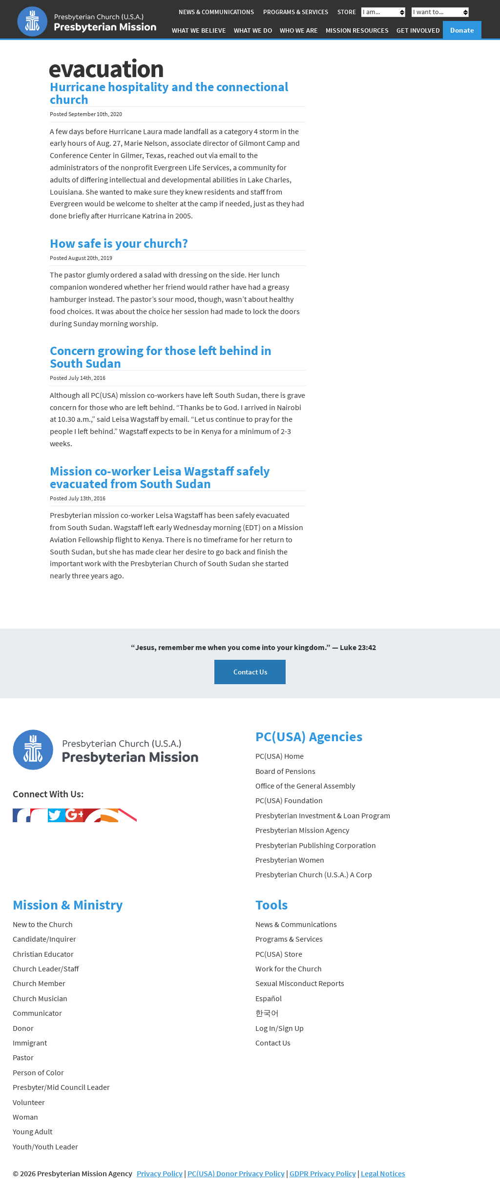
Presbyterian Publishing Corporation (315, 844)
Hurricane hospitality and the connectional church (169, 93)
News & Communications (216, 12)
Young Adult (32, 1131)
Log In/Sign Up (279, 1028)
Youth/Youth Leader (45, 1146)
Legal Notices (383, 1173)
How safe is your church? (119, 243)
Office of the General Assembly (305, 785)
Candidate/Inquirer (44, 939)
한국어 (267, 1013)
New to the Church (43, 924)
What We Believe (199, 30)
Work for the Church (288, 968)
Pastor (23, 1057)
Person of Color (38, 1072)
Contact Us (250, 671)
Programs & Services (295, 12)
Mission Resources (357, 30)
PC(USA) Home (279, 756)
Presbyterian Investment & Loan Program (322, 815)
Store (346, 12)
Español (268, 998)
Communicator (37, 1013)
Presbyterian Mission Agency (302, 830)
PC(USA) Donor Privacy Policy (236, 1173)
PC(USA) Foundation (289, 800)
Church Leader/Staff (46, 968)
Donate (462, 30)
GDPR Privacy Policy (323, 1173)
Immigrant (30, 1042)
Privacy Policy (160, 1173)
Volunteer (29, 1102)
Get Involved (418, 30)
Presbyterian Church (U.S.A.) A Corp (313, 874)
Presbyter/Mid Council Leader (61, 1087)
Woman (25, 1117)
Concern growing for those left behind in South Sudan (160, 357)
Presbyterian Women (289, 860)
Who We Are (299, 30)
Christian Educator (43, 954)
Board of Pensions (285, 771)
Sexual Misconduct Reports (299, 983)
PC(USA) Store (278, 954)
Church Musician (40, 998)
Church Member (39, 983)
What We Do (253, 30)
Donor (23, 1028)
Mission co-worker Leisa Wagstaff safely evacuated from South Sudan (160, 477)
